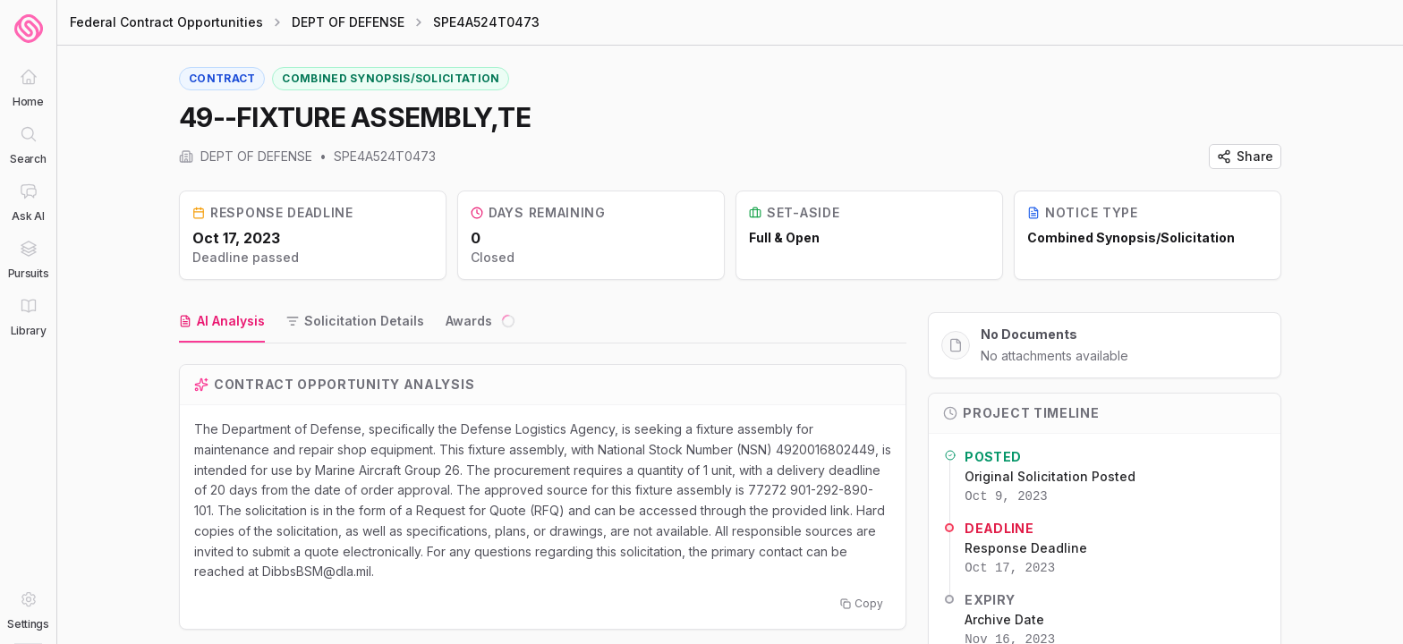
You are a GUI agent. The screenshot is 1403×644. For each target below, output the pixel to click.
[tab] (222, 322)
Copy (861, 603)
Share (1245, 156)
